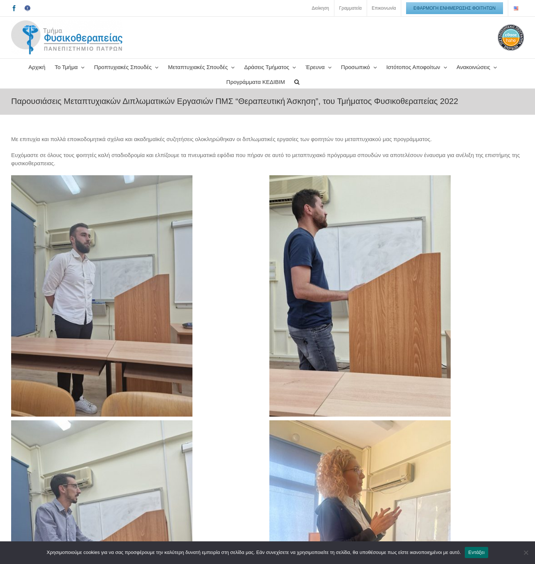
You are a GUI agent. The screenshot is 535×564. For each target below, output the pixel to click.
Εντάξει (476, 552)
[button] (296, 81)
